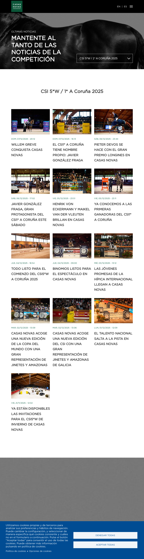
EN (118, 6)
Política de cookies (16, 551)
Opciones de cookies (40, 551)
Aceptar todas (105, 545)
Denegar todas (105, 535)
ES (125, 6)
